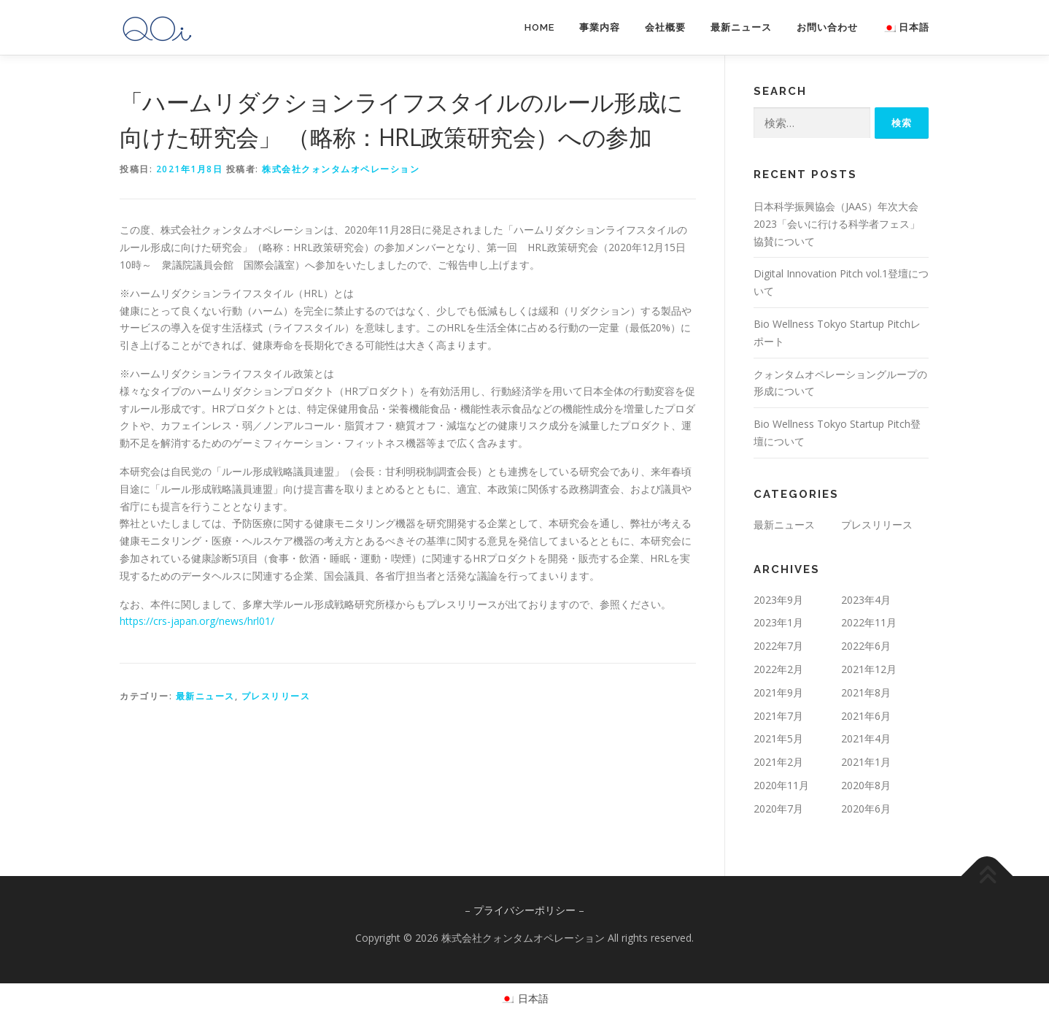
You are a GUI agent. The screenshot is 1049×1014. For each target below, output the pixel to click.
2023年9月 (778, 600)
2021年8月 (866, 692)
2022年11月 (869, 622)
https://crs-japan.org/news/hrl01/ (197, 621)
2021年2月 (778, 762)
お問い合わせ (827, 27)
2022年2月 (778, 669)
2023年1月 (778, 622)
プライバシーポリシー (524, 910)
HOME (539, 27)
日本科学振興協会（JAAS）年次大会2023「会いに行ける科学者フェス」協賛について (837, 223)
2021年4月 (866, 738)
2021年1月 (866, 762)
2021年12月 (869, 669)
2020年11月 (781, 785)
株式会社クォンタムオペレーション (340, 169)
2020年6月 (866, 808)
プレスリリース (276, 696)
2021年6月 (866, 716)
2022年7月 (778, 646)
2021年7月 (778, 716)
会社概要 (665, 27)
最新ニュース (741, 27)
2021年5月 (778, 738)
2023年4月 (866, 600)
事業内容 (599, 27)
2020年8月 (866, 785)
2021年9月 (778, 692)
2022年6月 (866, 646)
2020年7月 (778, 808)
